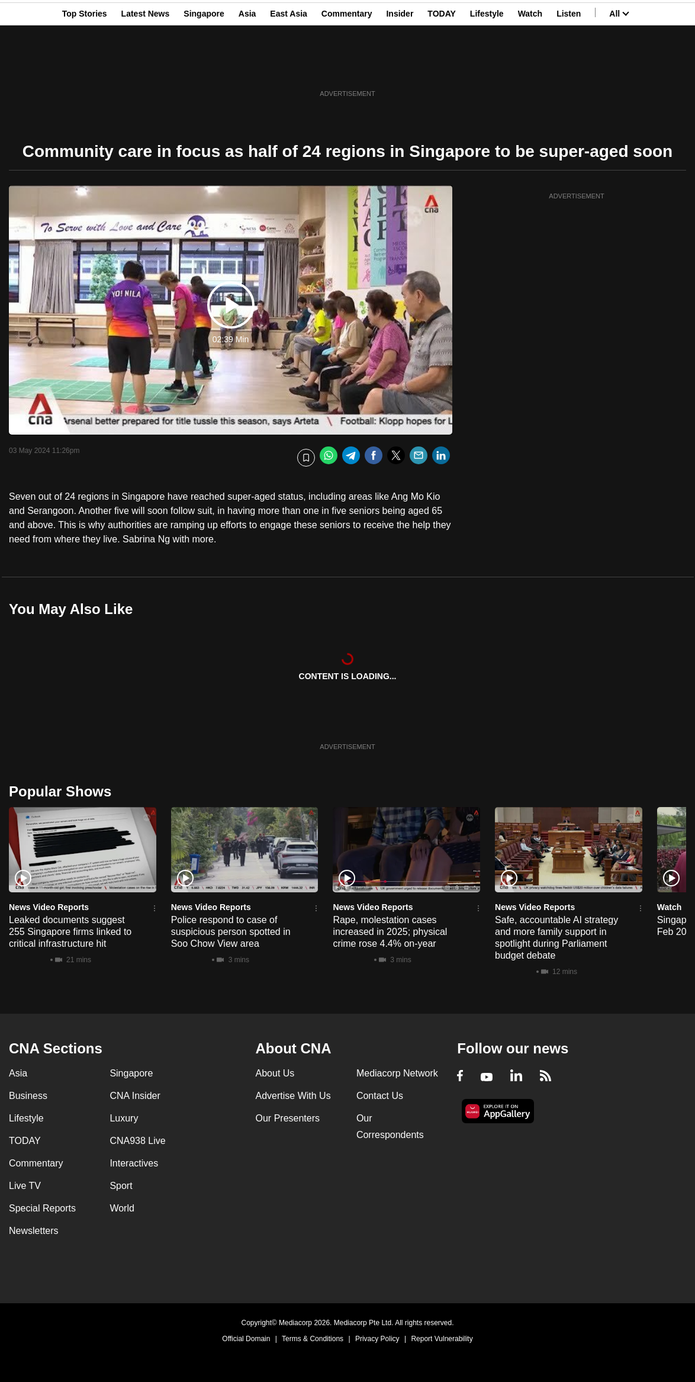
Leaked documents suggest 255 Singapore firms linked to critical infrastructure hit (70, 932)
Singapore (204, 67)
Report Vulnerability (441, 1339)
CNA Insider (135, 1096)
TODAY (441, 67)
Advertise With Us (293, 1096)
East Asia (288, 67)
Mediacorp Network (397, 1073)
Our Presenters (288, 1118)
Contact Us (379, 1096)
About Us (275, 1073)
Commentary (346, 67)
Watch (530, 67)
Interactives (134, 1163)
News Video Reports (49, 907)
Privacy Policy (377, 1339)
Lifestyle (487, 67)
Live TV (25, 1186)
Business (28, 1096)
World (122, 1208)
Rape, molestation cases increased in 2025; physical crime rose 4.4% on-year (390, 932)
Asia (247, 67)
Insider (399, 67)
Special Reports (42, 1208)
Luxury (124, 1118)
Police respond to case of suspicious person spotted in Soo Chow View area (231, 932)
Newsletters (34, 1231)
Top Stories (84, 67)
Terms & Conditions (312, 1339)
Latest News (145, 67)
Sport (121, 1186)
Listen (568, 67)
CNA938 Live (137, 1141)
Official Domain (246, 1339)
